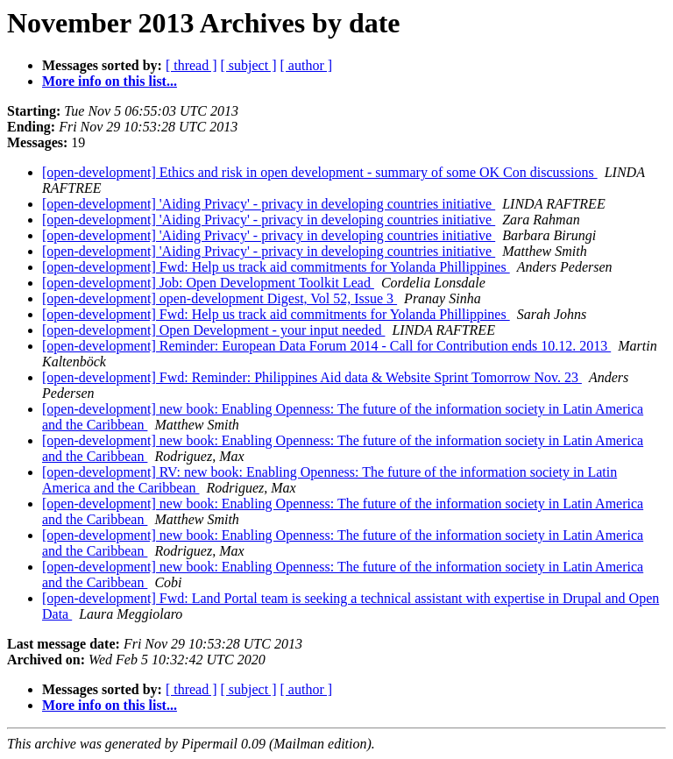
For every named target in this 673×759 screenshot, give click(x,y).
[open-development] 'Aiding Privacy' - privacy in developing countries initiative (268, 203)
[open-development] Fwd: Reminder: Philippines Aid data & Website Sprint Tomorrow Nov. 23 (312, 377)
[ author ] (306, 65)
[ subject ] (249, 65)
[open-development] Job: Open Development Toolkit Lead (208, 282)
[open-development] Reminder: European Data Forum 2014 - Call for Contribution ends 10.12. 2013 (326, 345)
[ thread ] (191, 65)
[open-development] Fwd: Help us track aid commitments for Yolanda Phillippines (276, 266)
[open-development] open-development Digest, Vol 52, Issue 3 (219, 298)
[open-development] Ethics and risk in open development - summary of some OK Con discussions (320, 172)
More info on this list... (109, 81)
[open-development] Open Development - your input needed (213, 330)
